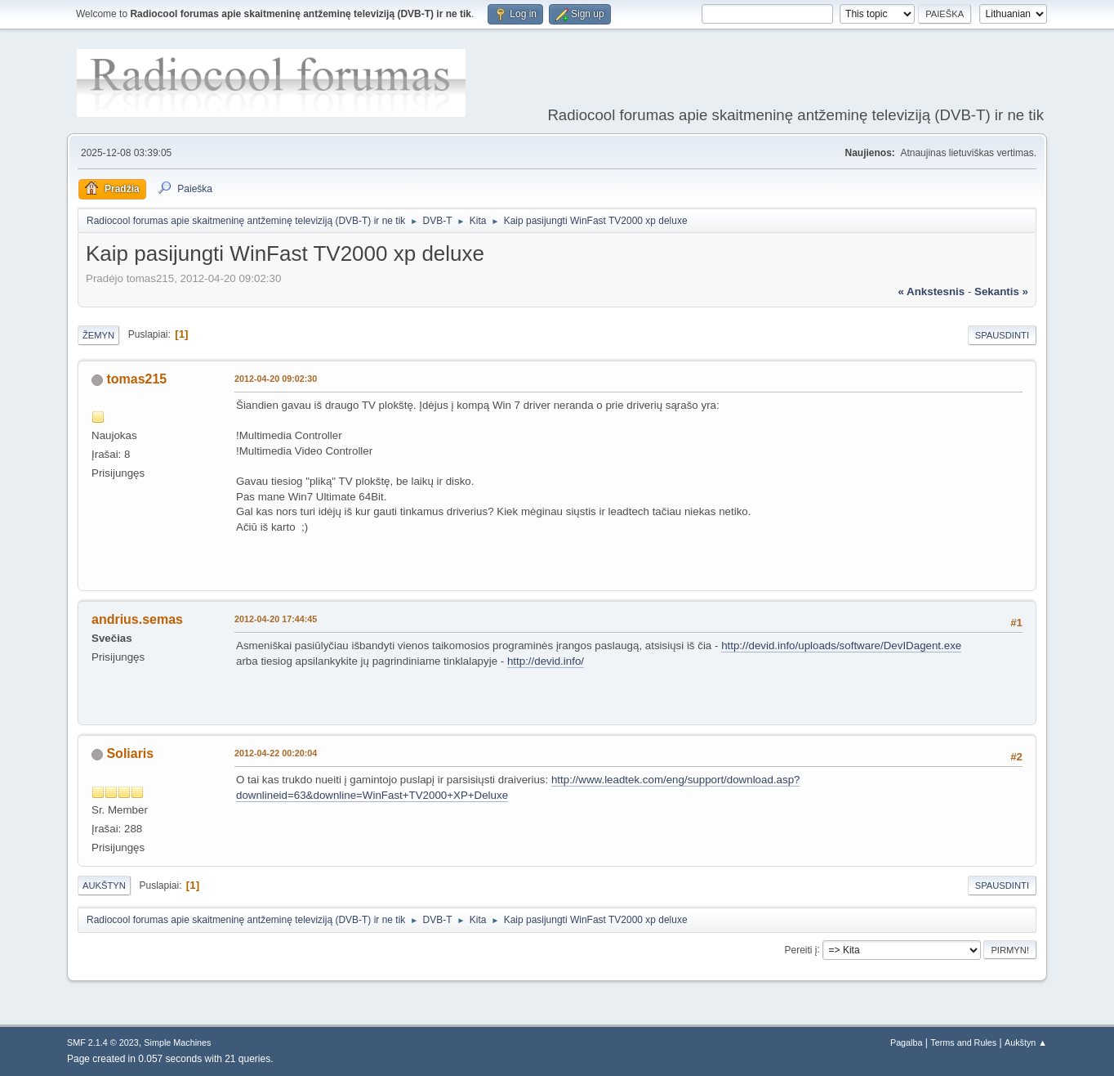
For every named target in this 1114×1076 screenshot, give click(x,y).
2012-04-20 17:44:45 (275, 619)
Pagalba (906, 1042)
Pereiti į (801, 949)
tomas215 (136, 379)
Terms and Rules (963, 1042)
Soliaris (130, 753)
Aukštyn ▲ (1026, 1042)
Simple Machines (177, 1042)
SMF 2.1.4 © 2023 (103, 1042)
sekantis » (1001, 291)
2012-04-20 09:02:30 (275, 378)
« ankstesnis (931, 291)
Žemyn (98, 335)
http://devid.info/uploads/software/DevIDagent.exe (841, 645)
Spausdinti (1002, 335)
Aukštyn (104, 885)
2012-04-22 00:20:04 (275, 753)
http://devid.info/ (545, 661)
